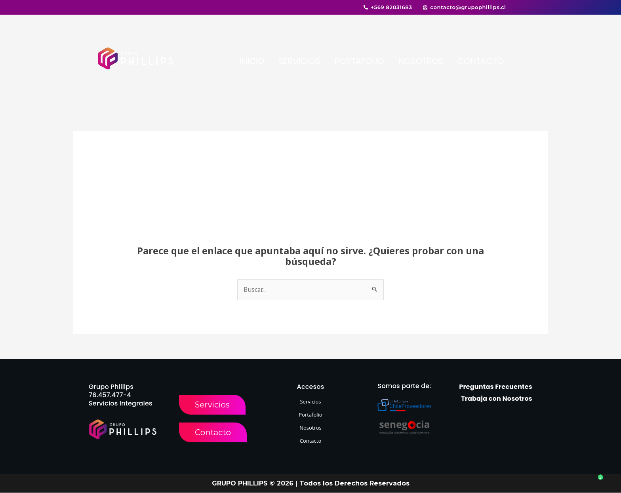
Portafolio (310, 415)
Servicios (310, 401)
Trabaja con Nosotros (496, 399)
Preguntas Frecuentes (495, 387)
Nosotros (310, 428)
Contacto (311, 441)
